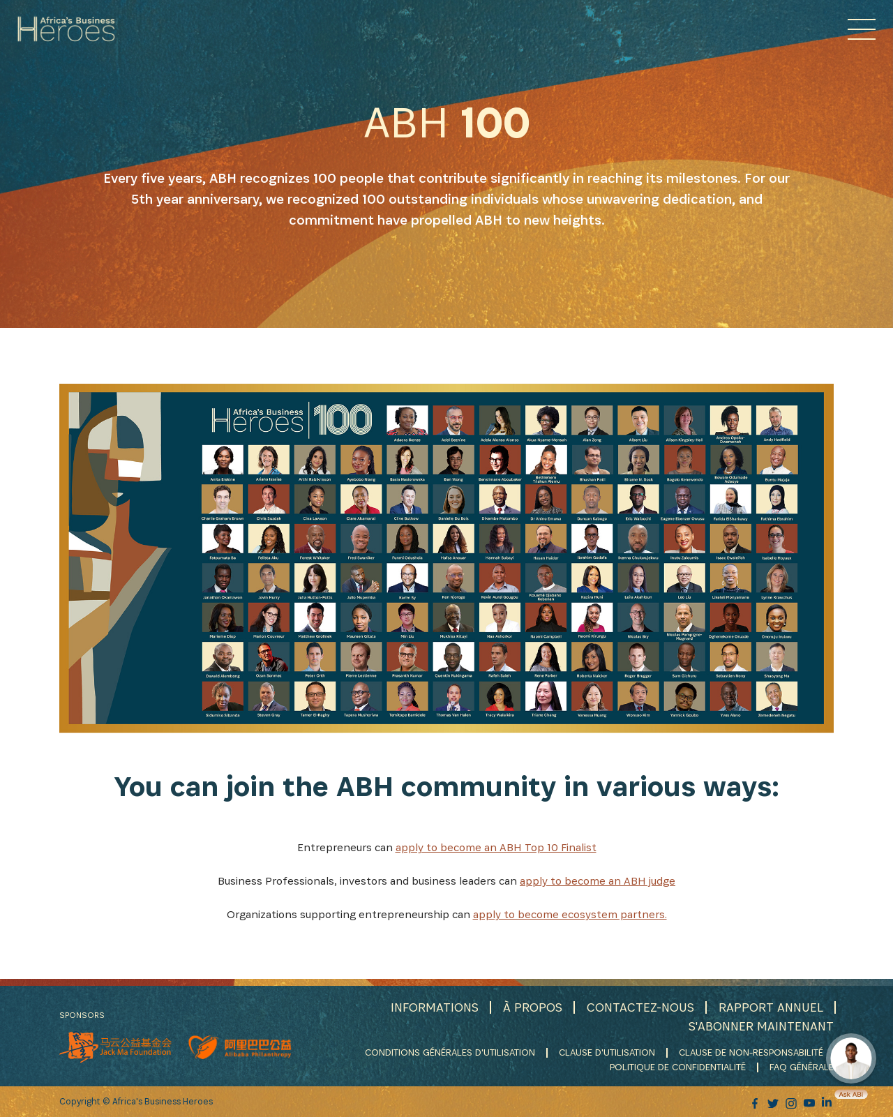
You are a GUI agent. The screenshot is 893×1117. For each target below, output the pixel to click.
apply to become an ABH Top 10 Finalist (496, 847)
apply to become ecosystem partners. (570, 914)
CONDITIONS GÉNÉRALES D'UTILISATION (450, 1052)
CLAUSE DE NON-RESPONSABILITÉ (751, 1052)
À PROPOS (532, 1007)
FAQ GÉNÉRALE (802, 1066)
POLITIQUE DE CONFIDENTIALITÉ (678, 1066)
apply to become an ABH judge (597, 881)
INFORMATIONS (435, 1007)
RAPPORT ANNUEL (771, 1007)
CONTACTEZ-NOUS (640, 1007)
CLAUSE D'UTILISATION (607, 1052)
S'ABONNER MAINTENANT (761, 1026)
